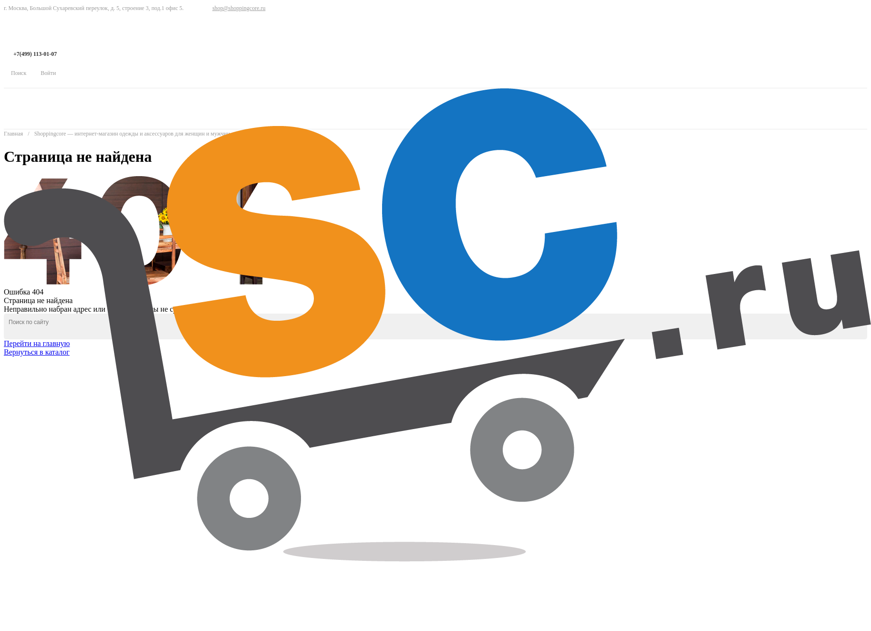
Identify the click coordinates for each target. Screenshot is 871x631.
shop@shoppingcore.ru (238, 8)
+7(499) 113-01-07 (35, 54)
